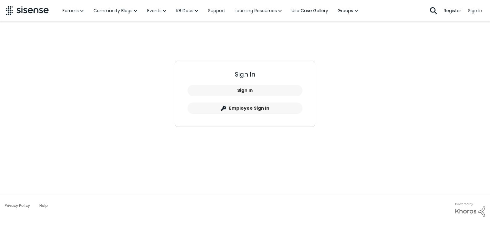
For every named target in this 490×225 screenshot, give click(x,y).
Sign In (245, 90)
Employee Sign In (245, 108)
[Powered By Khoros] (470, 210)
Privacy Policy (17, 205)
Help (43, 205)
